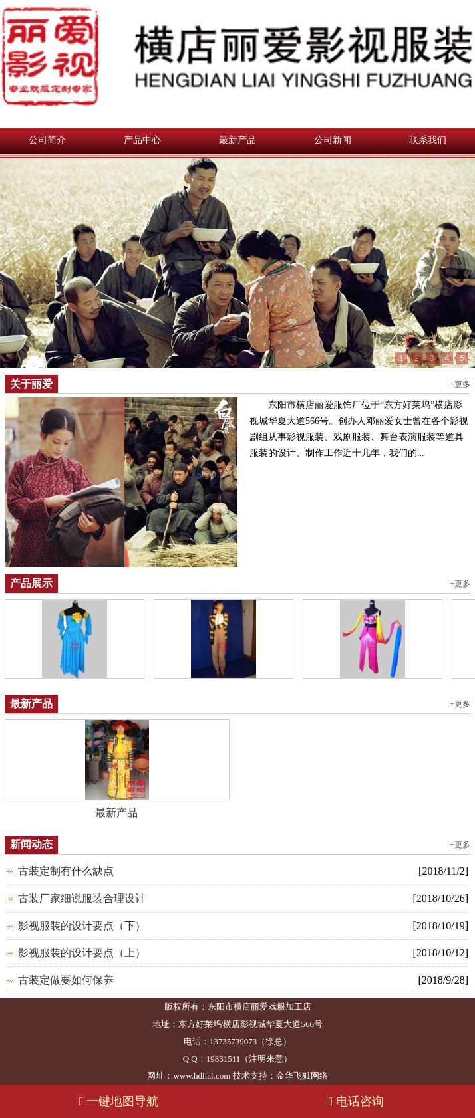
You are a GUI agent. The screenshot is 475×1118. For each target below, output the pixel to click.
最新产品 (237, 140)
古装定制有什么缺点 (66, 871)
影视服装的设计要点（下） (82, 925)
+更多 (460, 384)
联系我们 (427, 140)
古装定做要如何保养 (66, 980)
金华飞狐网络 (302, 1076)
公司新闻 (332, 140)
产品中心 (142, 140)
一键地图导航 (118, 1101)
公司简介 (47, 140)
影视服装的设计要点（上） (82, 952)
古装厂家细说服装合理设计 (82, 898)
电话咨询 (356, 1101)
